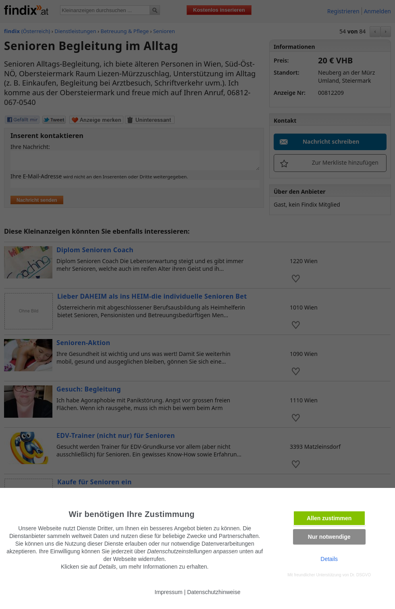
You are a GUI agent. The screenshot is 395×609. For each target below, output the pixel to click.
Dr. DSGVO (360, 575)
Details (329, 559)
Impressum (169, 592)
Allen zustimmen (329, 518)
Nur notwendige (329, 537)
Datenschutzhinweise (213, 592)
